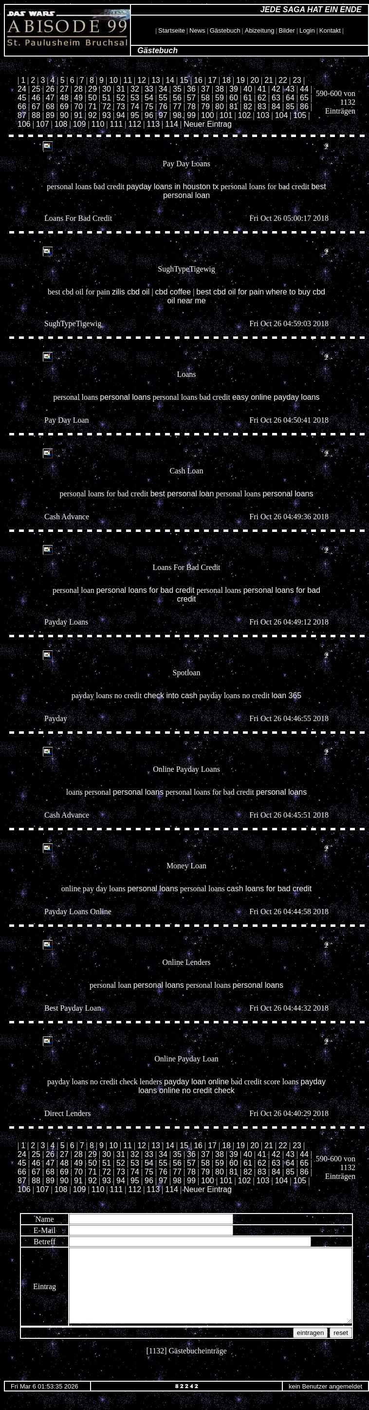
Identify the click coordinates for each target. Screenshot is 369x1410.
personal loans (125, 397)
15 (184, 80)
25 (36, 89)
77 (177, 106)
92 (92, 115)
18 (226, 80)
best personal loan (182, 494)
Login (307, 30)
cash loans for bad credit (269, 888)
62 (262, 98)
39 (233, 89)
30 (106, 89)
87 (22, 115)
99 (191, 115)
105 (300, 115)
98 (177, 115)
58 (205, 98)
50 (92, 98)
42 (276, 89)
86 (304, 106)
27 (64, 89)
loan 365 (286, 695)
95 (134, 115)
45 (22, 98)
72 (106, 106)
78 (191, 106)
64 (290, 98)
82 (247, 106)
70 (78, 106)
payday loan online (196, 1081)
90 (64, 115)
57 (191, 98)
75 (149, 106)
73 (120, 106)
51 (106, 98)
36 (191, 89)
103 (263, 115)
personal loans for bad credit (145, 590)
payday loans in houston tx (173, 186)
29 (92, 89)
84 (276, 106)
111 (116, 124)
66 (22, 106)
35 (177, 89)
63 (276, 98)
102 (244, 115)
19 (240, 80)
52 (120, 98)
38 (219, 89)
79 (205, 106)
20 (254, 80)
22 (282, 80)
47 (50, 98)
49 (78, 98)
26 (50, 89)
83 (262, 106)
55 (163, 98)
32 (134, 89)
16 (198, 80)
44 (304, 89)
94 (120, 115)
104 (281, 115)
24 (22, 89)
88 (36, 115)
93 (106, 115)
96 (149, 115)
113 (153, 124)
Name (27, 1219)
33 (149, 89)
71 (92, 106)
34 (163, 89)
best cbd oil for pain (230, 292)
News (197, 30)
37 (205, 89)
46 (36, 98)
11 (127, 80)
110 (98, 124)
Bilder (287, 30)
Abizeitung (260, 30)
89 (50, 115)
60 (233, 98)
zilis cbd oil (130, 292)
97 (163, 115)
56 (177, 98)
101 (226, 115)
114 (171, 124)
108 (61, 124)
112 (134, 124)
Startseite (171, 30)
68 (50, 106)
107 (42, 124)
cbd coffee (173, 292)
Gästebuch (225, 30)
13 (155, 80)
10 (113, 80)
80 (219, 106)
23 (297, 80)
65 (304, 98)
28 (78, 89)
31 (120, 89)
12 (141, 80)
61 (247, 98)
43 (290, 89)
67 (36, 106)
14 (170, 80)
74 (134, 106)
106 (24, 124)
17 (212, 80)
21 (268, 80)
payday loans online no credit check (232, 1086)
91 (78, 115)
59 (219, 98)
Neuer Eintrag (208, 124)
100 (207, 115)
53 (134, 98)
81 (233, 106)
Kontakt (330, 30)
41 (262, 89)
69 (64, 106)
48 (64, 98)
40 (247, 89)
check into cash (170, 695)
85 (290, 106)
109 (79, 124)
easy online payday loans (276, 397)
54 (149, 98)
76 (163, 106)
